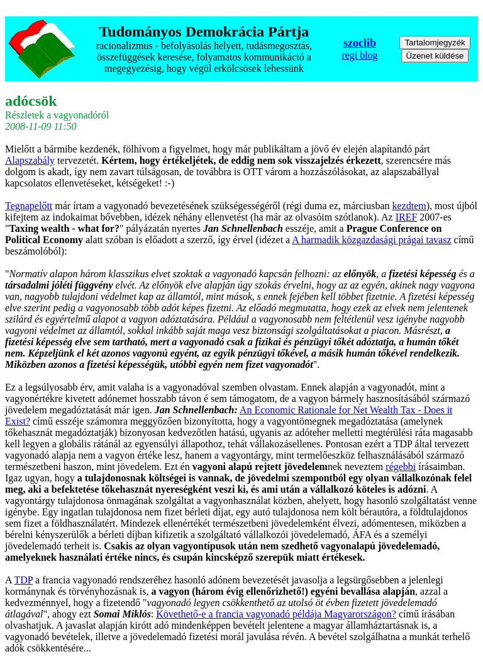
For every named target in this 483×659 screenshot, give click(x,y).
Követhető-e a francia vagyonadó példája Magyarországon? (276, 614)
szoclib (359, 43)
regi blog (359, 55)
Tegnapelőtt (28, 205)
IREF (407, 217)
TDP (23, 580)
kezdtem (409, 205)
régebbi (401, 466)
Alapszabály (30, 160)
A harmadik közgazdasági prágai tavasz (371, 239)
